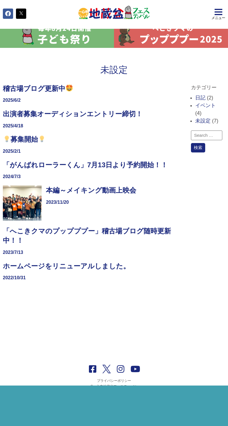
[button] (8, 14)
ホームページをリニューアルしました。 (66, 273)
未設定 (203, 128)
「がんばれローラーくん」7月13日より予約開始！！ (85, 172)
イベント (205, 113)
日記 (200, 105)
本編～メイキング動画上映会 (91, 197)
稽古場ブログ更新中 (38, 96)
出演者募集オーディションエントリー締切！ (72, 121)
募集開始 (24, 147)
